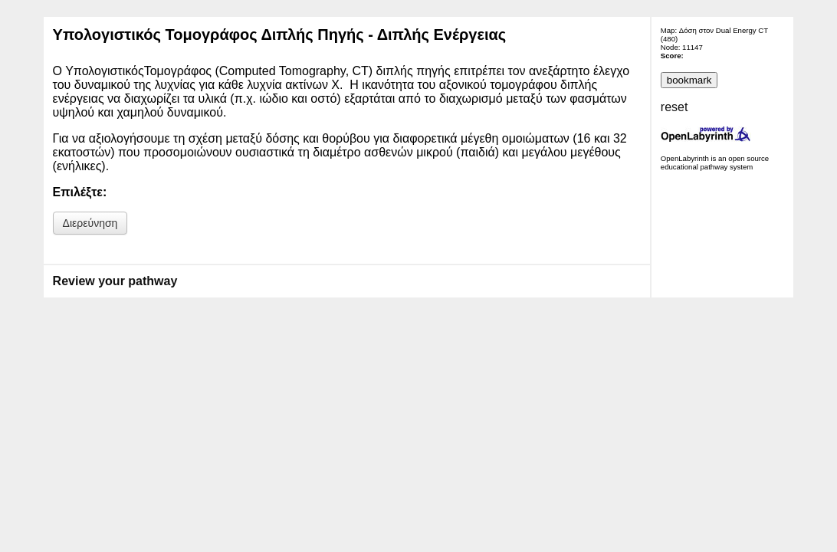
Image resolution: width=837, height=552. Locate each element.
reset (674, 106)
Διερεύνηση (90, 223)
